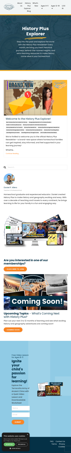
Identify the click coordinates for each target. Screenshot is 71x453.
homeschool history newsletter (34, 130)
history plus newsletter (30, 128)
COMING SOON (13, 330)
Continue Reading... (12, 154)
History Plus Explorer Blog (27, 7)
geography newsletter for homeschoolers (40, 123)
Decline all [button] (22, 444)
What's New (35, 4)
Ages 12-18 (55, 7)
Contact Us (60, 443)
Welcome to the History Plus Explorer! (31, 119)
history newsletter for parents (14, 128)
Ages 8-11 (44, 7)
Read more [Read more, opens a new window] (17, 441)
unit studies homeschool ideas (48, 133)
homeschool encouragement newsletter (48, 128)
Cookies (61, 448)
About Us (19, 4)
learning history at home (13, 133)
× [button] (27, 434)
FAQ (51, 443)
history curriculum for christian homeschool (34, 125)
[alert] (16, 442)
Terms (54, 445)
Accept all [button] (9, 444)
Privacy (62, 445)
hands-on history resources (13, 125)
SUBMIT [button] (18, 424)
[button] (16, 448)
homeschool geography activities (15, 130)
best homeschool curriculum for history (16, 123)
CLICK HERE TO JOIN (15, 270)
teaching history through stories (30, 133)
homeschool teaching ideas (51, 130)
